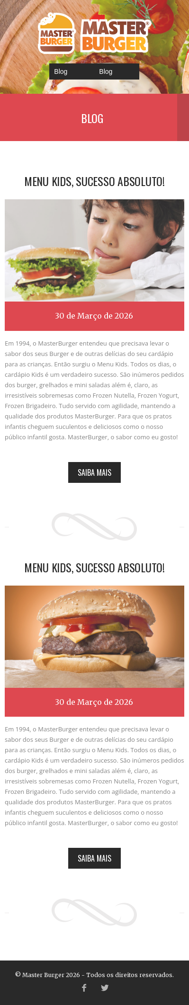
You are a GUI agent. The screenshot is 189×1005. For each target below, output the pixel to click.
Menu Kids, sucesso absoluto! (94, 180)
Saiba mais (94, 472)
